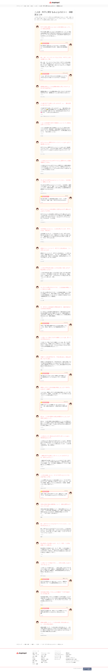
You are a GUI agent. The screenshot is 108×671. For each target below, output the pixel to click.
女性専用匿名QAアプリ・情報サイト (54, 3)
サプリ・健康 (35, 663)
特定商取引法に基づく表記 (71, 659)
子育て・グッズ (36, 654)
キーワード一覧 (58, 656)
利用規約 (67, 656)
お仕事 (34, 659)
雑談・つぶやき (44, 662)
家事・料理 (35, 660)
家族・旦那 (43, 656)
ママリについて (58, 653)
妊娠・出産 (35, 653)
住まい (34, 657)
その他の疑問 (43, 660)
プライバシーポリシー (70, 657)
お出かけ (43, 657)
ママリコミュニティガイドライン (72, 660)
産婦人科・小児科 (44, 659)
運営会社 (67, 653)
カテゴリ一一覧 (58, 657)
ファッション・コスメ (45, 653)
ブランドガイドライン (59, 654)
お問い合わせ (68, 654)
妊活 (33, 662)
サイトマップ (57, 659)
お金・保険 (35, 656)
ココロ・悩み (43, 654)
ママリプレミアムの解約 (71, 662)
